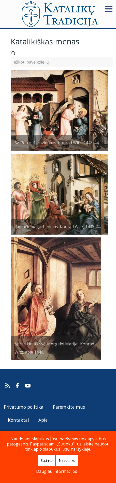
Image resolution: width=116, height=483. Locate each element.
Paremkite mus (69, 407)
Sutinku (47, 460)
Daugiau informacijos (56, 471)
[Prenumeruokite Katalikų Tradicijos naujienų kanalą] (8, 385)
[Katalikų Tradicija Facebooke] (18, 385)
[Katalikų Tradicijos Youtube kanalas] (28, 385)
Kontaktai (18, 420)
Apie (43, 420)
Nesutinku (67, 460)
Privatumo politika (24, 407)
